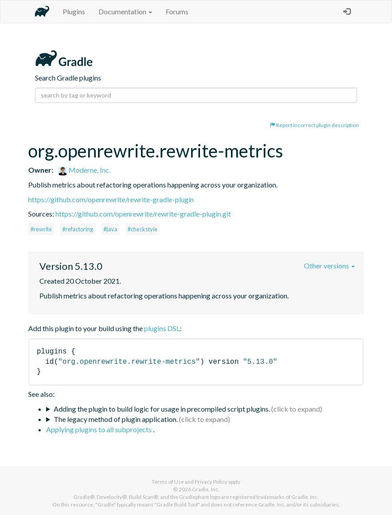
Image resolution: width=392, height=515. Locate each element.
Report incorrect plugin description (314, 125)
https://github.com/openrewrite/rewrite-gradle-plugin (111, 199)
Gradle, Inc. (205, 489)
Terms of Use (168, 481)
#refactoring (77, 229)
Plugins (74, 11)
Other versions (329, 265)
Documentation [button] (125, 11)
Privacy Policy (211, 481)
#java (110, 229)
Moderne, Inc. (84, 170)
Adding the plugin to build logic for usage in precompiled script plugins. (162, 408)
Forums (177, 11)
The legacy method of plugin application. (116, 419)
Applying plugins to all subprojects (99, 429)
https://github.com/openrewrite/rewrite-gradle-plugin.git (143, 213)
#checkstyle (143, 229)
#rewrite (41, 229)
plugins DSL (162, 328)
